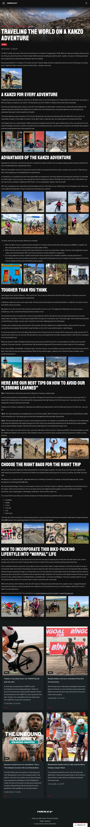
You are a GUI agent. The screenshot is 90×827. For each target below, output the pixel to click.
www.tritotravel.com (66, 593)
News (11, 26)
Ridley (3, 26)
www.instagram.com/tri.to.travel (47, 593)
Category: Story (22, 26)
